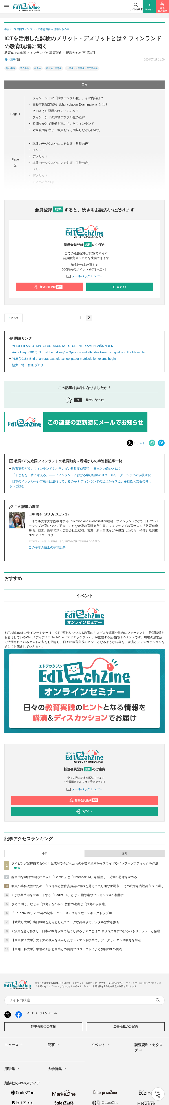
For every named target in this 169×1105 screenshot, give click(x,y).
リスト (140, 443)
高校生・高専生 (54, 68)
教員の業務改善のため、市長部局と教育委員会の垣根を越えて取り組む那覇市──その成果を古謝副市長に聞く (87, 886)
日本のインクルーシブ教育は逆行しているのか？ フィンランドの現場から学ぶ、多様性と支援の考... (81, 481)
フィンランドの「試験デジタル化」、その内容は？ (68, 98)
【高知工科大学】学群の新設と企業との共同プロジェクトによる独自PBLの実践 (66, 949)
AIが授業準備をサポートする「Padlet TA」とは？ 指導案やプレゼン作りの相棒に (67, 895)
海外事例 (10, 68)
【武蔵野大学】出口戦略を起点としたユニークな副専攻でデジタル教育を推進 (65, 922)
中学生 (37, 68)
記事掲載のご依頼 (43, 1026)
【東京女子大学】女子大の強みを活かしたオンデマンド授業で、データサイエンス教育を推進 (76, 940)
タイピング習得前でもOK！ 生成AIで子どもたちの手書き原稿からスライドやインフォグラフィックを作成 (84, 863)
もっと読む (16, 486)
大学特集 (57, 1069)
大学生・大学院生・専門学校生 (82, 68)
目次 (120, 85)
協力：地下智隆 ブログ (28, 365)
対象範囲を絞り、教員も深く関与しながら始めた (66, 130)
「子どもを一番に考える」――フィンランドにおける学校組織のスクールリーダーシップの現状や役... (82, 475)
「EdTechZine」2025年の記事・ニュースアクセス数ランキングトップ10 (61, 913)
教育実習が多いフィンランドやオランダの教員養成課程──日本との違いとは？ (66, 468)
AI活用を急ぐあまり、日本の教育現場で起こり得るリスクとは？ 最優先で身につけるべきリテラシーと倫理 (85, 931)
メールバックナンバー (84, 276)
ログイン (119, 287)
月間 (124, 853)
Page (15, 114)
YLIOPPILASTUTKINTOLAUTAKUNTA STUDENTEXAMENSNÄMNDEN (62, 346)
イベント (100, 1045)
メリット (39, 150)
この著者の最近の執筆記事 (47, 547)
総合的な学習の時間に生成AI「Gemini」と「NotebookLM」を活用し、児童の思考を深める (74, 877)
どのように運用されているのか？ (56, 111)
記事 (54, 1045)
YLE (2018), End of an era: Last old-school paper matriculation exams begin (64, 358)
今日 (44, 853)
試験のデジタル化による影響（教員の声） (62, 143)
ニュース (14, 1045)
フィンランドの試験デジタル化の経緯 (59, 117)
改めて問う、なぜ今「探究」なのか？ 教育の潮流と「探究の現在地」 (59, 904)
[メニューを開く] (6, 6)
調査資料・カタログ (148, 1048)
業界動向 (24, 68)
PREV (12, 318)
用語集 (12, 1069)
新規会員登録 (48, 287)
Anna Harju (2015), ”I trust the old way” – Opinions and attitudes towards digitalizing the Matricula (78, 352)
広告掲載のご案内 (125, 1026)
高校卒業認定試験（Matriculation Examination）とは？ (70, 104)
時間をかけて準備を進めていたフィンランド (63, 123)
